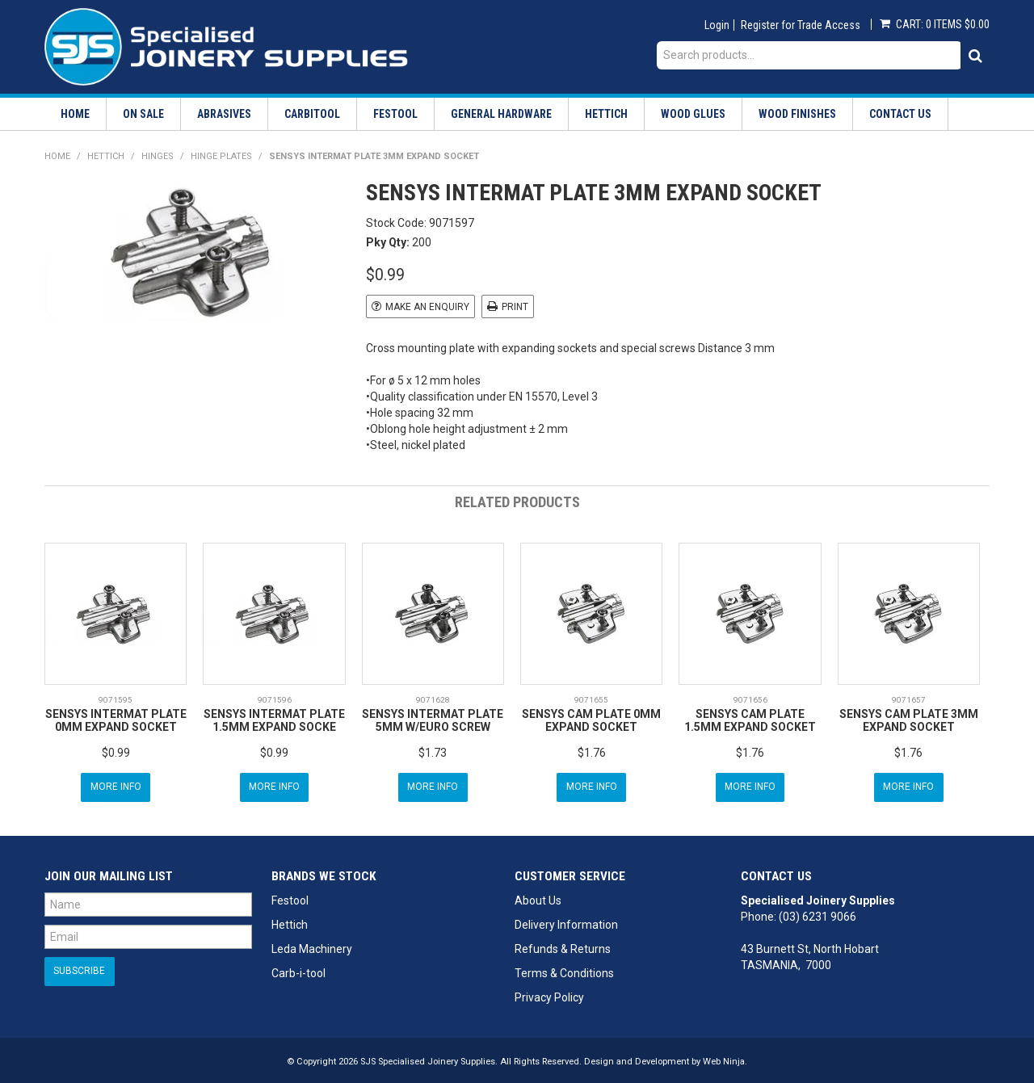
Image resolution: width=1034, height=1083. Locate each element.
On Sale (143, 113)
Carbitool (312, 113)
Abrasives (224, 113)
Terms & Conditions (564, 969)
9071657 (909, 699)
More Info (115, 785)
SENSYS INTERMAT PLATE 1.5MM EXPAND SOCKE (274, 718)
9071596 (275, 699)
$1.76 (592, 751)
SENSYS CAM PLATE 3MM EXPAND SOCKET (908, 718)
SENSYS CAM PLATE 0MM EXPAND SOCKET (591, 718)
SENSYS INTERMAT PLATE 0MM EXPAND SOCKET (116, 718)
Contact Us (900, 113)
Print (515, 307)
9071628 (433, 699)
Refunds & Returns (563, 945)
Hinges (157, 156)
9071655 (591, 699)
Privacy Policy (549, 994)
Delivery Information (566, 921)
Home (75, 113)
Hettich (606, 113)
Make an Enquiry (427, 307)
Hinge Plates (221, 156)
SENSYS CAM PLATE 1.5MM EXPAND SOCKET (750, 718)
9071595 (115, 699)
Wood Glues (693, 113)
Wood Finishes (797, 113)
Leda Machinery (311, 945)
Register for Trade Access (800, 25)
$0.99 (116, 751)
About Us (538, 897)
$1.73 (432, 751)
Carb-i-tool (298, 969)
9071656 (750, 699)
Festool (395, 113)
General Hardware (501, 113)
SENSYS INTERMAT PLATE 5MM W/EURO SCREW (432, 718)
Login (716, 25)
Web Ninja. (725, 1058)
